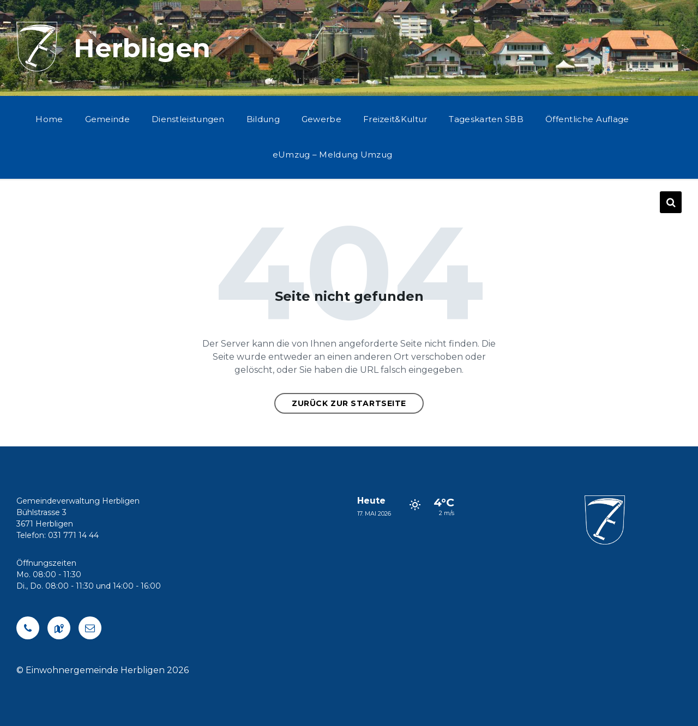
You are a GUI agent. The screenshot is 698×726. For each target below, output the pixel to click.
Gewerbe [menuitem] (321, 119)
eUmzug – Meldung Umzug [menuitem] (333, 154)
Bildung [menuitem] (263, 119)
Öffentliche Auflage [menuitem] (587, 119)
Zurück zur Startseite (349, 403)
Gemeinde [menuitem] (107, 119)
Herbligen (142, 48)
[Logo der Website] (36, 68)
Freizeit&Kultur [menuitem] (395, 119)
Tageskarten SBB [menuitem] (486, 119)
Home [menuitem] (49, 119)
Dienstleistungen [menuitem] (188, 119)
